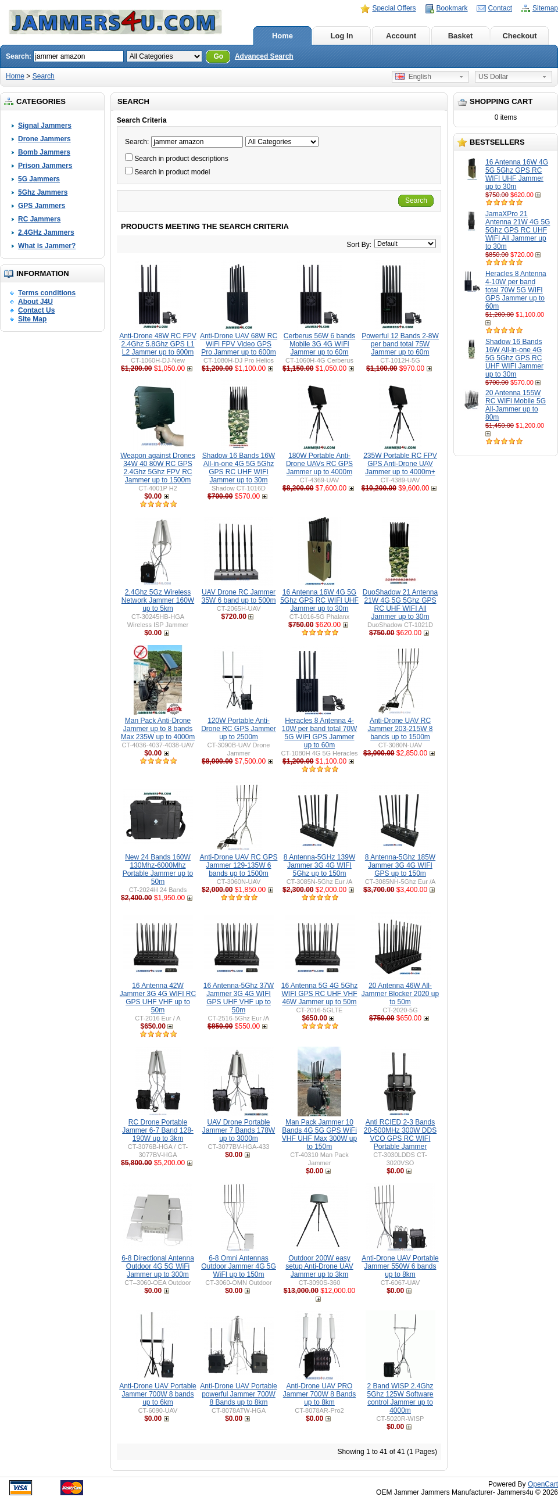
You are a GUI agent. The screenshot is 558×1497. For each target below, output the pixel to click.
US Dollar (493, 77)
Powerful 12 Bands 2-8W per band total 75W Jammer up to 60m (400, 344)
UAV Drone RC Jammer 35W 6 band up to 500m (238, 596)
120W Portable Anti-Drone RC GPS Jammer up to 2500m (238, 729)
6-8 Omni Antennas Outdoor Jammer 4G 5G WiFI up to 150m (238, 1266)
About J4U (35, 302)
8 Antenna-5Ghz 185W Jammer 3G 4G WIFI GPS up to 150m (400, 865)
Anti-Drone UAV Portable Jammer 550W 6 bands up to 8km (400, 1266)
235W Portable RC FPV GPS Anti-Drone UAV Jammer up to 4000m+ (400, 464)
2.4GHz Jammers (46, 232)
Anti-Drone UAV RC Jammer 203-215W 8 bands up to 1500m (399, 729)
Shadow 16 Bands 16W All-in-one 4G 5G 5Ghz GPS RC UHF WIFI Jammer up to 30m (514, 358)
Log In (342, 35)
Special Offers (394, 8)
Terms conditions (47, 293)
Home (282, 35)
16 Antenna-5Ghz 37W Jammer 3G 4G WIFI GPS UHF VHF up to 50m (238, 998)
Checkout (519, 35)
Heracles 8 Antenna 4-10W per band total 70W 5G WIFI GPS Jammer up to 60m (515, 290)
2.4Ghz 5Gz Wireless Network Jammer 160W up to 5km (157, 600)
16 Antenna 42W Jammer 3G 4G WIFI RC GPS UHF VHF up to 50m (158, 998)
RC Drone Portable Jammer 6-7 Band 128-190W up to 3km (158, 1130)
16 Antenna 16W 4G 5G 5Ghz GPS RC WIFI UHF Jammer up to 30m (516, 174)
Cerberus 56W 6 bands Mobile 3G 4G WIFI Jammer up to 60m (319, 344)
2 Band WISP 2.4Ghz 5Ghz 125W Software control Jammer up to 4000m (400, 1398)
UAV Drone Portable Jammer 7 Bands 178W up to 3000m (238, 1130)
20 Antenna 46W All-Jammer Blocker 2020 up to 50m (400, 994)
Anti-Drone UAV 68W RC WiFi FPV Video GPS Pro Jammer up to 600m (238, 344)
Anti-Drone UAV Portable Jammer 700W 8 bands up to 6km (157, 1394)
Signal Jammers (44, 125)
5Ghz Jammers (42, 192)
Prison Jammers (45, 166)
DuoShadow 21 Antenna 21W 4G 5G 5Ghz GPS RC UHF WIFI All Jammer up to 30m (400, 604)
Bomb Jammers (44, 152)
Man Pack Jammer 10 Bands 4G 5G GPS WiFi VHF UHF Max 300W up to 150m (319, 1134)
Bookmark (452, 8)
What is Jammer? (47, 246)
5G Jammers (39, 179)
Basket (460, 35)
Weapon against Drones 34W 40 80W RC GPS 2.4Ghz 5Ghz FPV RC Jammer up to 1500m (157, 468)
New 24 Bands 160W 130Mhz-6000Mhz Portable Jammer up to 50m (158, 869)
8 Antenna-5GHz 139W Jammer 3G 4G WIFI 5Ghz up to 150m (319, 865)
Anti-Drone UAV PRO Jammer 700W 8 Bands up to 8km (319, 1394)
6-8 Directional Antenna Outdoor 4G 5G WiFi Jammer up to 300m (157, 1266)
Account (401, 35)
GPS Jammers (41, 206)
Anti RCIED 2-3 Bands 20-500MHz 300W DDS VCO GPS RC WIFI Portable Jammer (400, 1134)
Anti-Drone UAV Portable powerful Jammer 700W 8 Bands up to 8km (238, 1394)
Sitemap (545, 8)
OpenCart (543, 1484)
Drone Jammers (44, 139)
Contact (500, 8)
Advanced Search (264, 56)
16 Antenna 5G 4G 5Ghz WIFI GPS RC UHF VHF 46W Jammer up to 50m (319, 994)
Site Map (32, 319)
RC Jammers (39, 219)
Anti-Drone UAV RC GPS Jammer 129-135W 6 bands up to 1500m (239, 865)
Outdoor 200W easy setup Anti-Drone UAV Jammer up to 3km (319, 1266)
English (413, 77)
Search (44, 76)
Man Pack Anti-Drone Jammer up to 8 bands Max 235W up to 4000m (158, 729)
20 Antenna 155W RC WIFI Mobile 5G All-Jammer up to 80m (515, 405)
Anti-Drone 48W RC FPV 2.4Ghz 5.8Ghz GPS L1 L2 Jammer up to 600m (157, 344)
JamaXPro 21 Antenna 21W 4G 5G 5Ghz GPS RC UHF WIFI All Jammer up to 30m (517, 230)
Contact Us (36, 310)
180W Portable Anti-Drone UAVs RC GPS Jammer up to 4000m (319, 464)
